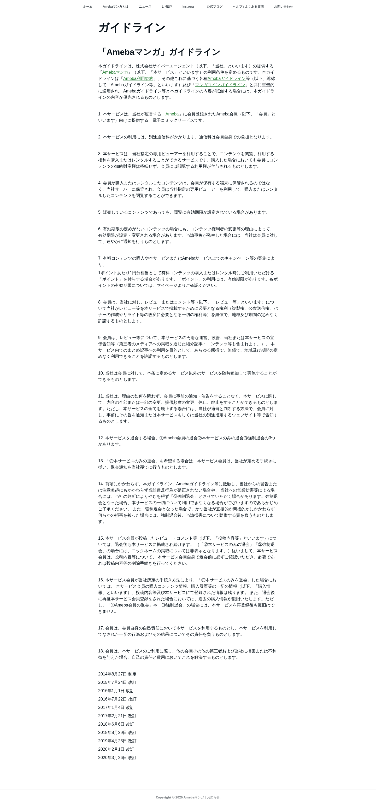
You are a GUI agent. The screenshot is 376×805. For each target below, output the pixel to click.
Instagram (189, 6)
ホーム (87, 6)
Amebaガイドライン (227, 78)
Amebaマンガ (115, 72)
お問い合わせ (283, 6)
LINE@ (167, 6)
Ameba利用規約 (138, 78)
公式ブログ (214, 6)
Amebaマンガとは (115, 6)
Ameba (172, 114)
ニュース (145, 6)
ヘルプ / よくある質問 (248, 6)
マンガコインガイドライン (220, 85)
